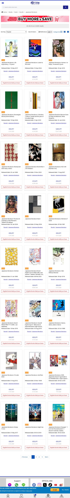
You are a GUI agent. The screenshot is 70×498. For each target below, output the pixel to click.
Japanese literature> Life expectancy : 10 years (8, 63)
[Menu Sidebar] (3, 3)
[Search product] (65, 7)
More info (29, 491)
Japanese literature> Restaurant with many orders (11, 167)
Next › (47, 456)
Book (16, 12)
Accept (55, 490)
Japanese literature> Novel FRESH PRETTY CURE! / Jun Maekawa (9, 323)
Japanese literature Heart (32, 218)
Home (4, 12)
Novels (21, 12)
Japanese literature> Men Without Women (56, 271)
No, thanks (65, 490)
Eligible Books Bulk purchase (11, 83)
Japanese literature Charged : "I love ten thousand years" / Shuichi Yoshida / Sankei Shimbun (58, 428)
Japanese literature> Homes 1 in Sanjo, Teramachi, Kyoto (58, 63)
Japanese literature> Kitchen (10, 270)
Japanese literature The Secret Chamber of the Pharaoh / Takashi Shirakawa (10, 220)
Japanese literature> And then (34, 374)
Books (11, 12)
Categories (57, 32)
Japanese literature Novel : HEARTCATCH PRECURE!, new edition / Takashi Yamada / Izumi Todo (34, 272)
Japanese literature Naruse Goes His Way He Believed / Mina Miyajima (58, 116)
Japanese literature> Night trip (34, 426)
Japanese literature (31, 12)
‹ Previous (24, 456)
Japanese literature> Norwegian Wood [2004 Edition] (11, 115)
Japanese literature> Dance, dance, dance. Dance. (57, 323)
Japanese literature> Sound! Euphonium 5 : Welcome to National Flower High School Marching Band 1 (33, 324)
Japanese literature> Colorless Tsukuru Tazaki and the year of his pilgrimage (34, 116)
